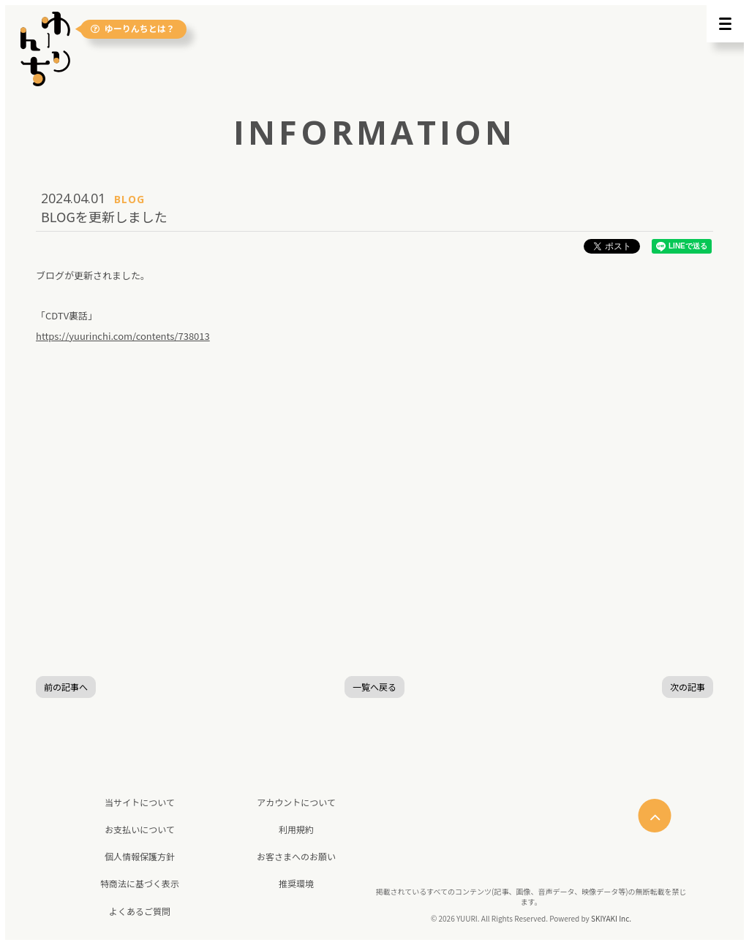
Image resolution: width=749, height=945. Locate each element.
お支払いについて (140, 829)
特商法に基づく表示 (139, 883)
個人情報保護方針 (140, 856)
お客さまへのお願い (296, 856)
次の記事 (687, 686)
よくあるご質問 (139, 911)
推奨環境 (296, 883)
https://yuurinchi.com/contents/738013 (123, 336)
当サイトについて (140, 802)
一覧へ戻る (374, 686)
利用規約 (296, 829)
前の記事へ (66, 686)
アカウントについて (296, 802)
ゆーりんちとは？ (134, 29)
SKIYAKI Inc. (611, 918)
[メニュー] (725, 23)
